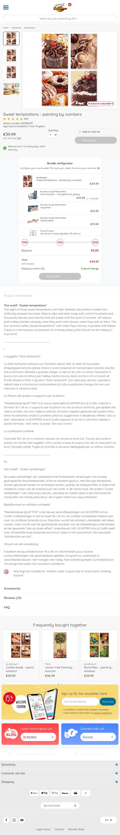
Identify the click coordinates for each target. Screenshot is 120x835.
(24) (15, 118)
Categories (16, 27)
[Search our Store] (60, 19)
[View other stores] (69, 4)
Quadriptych (29, 27)
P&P (19, 138)
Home (5, 27)
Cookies (59, 829)
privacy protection (103, 712)
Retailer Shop (76, 829)
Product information (18, 295)
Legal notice (43, 829)
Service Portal (60, 805)
